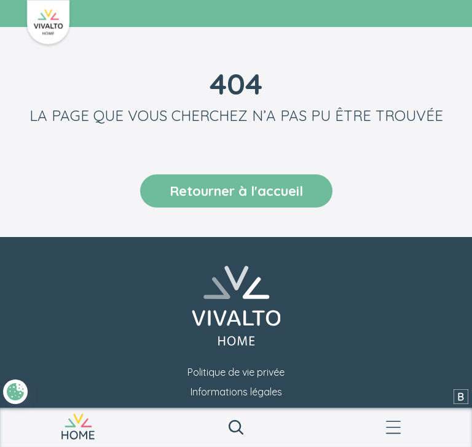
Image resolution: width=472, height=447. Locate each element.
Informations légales (236, 392)
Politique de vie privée (236, 372)
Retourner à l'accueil (236, 191)
